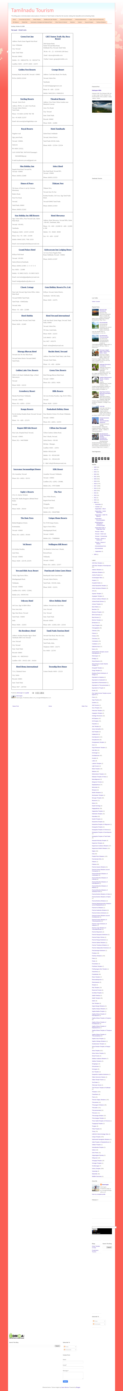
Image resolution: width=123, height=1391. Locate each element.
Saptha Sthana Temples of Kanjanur (101, 1018)
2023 (95, 471)
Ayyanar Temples (96, 593)
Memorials (95, 787)
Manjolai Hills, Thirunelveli (103, 310)
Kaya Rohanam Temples (98, 747)
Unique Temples (96, 1136)
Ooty (93, 853)
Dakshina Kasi (96, 646)
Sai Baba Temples (97, 993)
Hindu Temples (37, 19)
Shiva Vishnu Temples (98, 1053)
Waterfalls (94, 1174)
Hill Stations (16, 22)
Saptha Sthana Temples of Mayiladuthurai (99, 1027)
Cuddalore (95, 644)
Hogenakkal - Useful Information (100, 511)
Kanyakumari (95, 739)
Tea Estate (95, 1082)
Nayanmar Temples (97, 843)
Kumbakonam (95, 755)
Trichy (93, 1131)
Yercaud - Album (99, 531)
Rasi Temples (95, 987)
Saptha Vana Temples (98, 1038)
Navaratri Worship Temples (99, 840)
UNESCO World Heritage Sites (100, 1134)
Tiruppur (94, 1126)
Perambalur (95, 963)
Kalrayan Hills (96, 90)
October (97, 506)
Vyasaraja (94, 1171)
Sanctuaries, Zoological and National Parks (41, 22)
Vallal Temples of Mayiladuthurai (100, 1142)
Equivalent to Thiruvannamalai (100, 685)
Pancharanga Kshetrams (98, 950)
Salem (93, 1000)
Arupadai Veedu (96, 583)
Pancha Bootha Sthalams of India (101, 894)
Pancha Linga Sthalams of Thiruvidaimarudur (99, 928)
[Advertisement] (102, 54)
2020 (95, 479)
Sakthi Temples (96, 998)
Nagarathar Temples (97, 811)
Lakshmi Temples (96, 763)
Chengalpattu (95, 628)
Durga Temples (96, 670)
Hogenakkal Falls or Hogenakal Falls (100, 528)
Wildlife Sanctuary (97, 1176)
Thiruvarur (94, 1113)
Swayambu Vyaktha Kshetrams (100, 1074)
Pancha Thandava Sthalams (99, 945)
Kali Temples (95, 731)
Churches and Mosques (66, 19)
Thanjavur (94, 1091)
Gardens (94, 702)
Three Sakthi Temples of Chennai (101, 1121)
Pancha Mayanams (97, 932)
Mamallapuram (96, 779)
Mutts (93, 803)
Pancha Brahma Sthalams (99, 901)
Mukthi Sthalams (96, 792)
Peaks (93, 961)
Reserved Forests (97, 990)
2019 (95, 481)
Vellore (94, 1150)
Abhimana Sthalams (97, 572)
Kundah (94, 758)
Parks (93, 958)
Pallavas (94, 864)
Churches (94, 638)
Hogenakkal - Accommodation (100, 519)
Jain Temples (95, 726)
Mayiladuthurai (96, 784)
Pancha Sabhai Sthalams (99, 942)
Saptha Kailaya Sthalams (98, 1008)
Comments (96, 1324)
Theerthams (95, 1094)
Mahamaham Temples (98, 774)
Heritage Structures (97, 715)
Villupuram (95, 1158)
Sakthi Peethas (96, 995)
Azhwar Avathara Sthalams (99, 599)
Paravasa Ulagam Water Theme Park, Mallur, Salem (105, 351)
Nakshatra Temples (97, 813)
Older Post (84, 706)
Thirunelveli (95, 1102)
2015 (95, 490)
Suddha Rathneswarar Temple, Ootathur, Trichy (106, 379)
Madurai (94, 771)
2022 (95, 474)
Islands (80, 22)
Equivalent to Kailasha (98, 677)
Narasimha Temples (97, 821)
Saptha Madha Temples (98, 1011)
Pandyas (94, 953)
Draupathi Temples (97, 668)
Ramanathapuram (97, 979)
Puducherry (95, 971)
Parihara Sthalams (101, 22)
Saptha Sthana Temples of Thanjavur (102, 1030)
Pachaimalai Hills (96, 859)
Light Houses (95, 766)
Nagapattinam (96, 808)
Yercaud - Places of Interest (100, 543)
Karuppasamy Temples (98, 742)
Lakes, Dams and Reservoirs (96, 19)
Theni (93, 1097)
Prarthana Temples (97, 966)
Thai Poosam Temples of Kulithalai (101, 1087)
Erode (93, 690)
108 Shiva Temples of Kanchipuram (101, 565)
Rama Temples (96, 977)
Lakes (93, 760)
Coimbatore (95, 641)
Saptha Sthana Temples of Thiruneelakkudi (99, 1035)
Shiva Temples (96, 1050)
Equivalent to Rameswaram (99, 682)
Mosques (94, 790)
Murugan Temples (97, 798)
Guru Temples (96, 708)
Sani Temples (95, 1003)
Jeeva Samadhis (96, 729)
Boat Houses (95, 617)
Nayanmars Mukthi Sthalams (99, 848)
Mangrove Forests (97, 782)
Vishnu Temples (96, 1168)
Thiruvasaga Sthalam (97, 1115)
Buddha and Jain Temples (50, 19)
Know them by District (24, 19)
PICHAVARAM (103, 322)
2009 (95, 502)
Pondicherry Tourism (95, 1251)
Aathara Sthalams (97, 569)
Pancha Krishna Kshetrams (99, 913)
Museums (94, 800)
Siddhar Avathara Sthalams (99, 1058)
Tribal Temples (96, 1129)
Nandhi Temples (96, 819)
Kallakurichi (95, 734)
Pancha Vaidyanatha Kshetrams (100, 948)
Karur (93, 745)
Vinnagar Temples (97, 1163)
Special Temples (89, 22)
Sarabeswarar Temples (98, 1044)
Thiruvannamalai (96, 1110)
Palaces (94, 861)
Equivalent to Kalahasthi (98, 680)
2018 (95, 483)
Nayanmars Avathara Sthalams (100, 845)
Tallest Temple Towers (98, 1079)
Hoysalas (94, 723)
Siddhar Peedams (97, 1061)
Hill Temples (95, 721)
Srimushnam (95, 1066)
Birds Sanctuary (96, 614)
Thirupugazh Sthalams (98, 1105)
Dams (93, 649)
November (98, 504)
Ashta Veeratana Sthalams (99, 588)
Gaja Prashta (95, 700)
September (98, 551)
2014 (95, 493)
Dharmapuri (95, 656)
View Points (95, 1152)
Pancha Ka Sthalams (97, 907)
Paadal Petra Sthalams (98, 856)
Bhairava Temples (97, 612)
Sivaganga (95, 1064)
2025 (95, 467)
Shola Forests (95, 1056)
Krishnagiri (95, 753)
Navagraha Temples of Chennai (100, 829)
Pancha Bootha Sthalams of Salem (101, 896)
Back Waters (95, 606)
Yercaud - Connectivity (101, 536)
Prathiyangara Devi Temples (99, 969)
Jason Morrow (65, 1387)
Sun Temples (95, 1071)
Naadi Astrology (96, 805)
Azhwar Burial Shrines (98, 601)
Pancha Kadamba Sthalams (99, 910)
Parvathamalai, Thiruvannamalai (104, 336)
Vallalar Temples (96, 1144)
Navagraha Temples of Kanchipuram (101, 832)
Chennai (94, 630)
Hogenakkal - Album (100, 508)
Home (14, 19)
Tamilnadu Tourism (32, 10)
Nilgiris (94, 851)
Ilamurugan (105, 1184)
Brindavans (95, 622)
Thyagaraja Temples (97, 1123)
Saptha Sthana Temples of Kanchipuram (99, 1014)
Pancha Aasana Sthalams (99, 867)
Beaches (72, 22)
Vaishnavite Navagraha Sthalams (101, 1139)
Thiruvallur (95, 1107)
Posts (95, 1321)
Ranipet (94, 985)
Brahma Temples (96, 620)
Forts (93, 697)
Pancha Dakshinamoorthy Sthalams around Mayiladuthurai (101, 904)
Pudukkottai (95, 974)
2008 (95, 554)
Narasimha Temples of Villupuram (101, 824)
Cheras (94, 633)
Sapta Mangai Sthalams (98, 1006)
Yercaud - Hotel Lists (100, 534)
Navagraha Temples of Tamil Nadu (101, 836)
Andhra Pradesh (96, 575)
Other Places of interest (61, 22)
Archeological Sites (97, 577)
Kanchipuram (95, 737)
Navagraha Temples (97, 827)
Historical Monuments (80, 19)
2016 (95, 488)
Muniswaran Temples (97, 795)
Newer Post (16, 706)
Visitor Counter (96, 301)
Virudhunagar (95, 1166)
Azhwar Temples (96, 604)
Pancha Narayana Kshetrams (100, 934)
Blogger (78, 1387)
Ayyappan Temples (97, 596)
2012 (95, 497)
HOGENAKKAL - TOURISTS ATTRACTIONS (100, 524)
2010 (95, 500)
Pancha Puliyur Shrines (98, 937)
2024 (95, 469)
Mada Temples (96, 768)
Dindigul (94, 658)
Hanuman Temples (97, 710)
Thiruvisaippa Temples (98, 1118)
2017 (95, 486)
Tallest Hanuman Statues (98, 1077)
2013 (95, 495)
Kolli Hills (102, 406)
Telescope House (96, 1085)
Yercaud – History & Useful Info (100, 539)
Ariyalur (94, 580)
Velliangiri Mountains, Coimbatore (105, 365)
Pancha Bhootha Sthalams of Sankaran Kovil (100, 890)
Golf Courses (95, 705)
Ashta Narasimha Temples (99, 585)
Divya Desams (96, 661)
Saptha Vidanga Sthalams (99, 1041)
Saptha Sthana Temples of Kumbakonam (99, 1022)
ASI (93, 591)
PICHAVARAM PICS (100, 546)
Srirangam (95, 1069)
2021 (95, 476)
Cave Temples (96, 625)
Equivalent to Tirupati (97, 688)
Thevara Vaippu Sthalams (99, 1099)
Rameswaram (95, 982)
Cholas (94, 636)
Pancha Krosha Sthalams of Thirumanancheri (99, 920)
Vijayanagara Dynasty (98, 1155)
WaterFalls (24, 22)
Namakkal (94, 816)
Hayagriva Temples (97, 713)
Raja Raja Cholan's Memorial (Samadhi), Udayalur (105, 393)
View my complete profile (98, 1194)
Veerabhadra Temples (98, 1147)
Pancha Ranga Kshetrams (99, 940)
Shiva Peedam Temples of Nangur (101, 1046)
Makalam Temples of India (99, 776)
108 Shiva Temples (97, 563)
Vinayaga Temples (97, 1160)
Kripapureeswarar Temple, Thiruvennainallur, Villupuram (104, 420)
